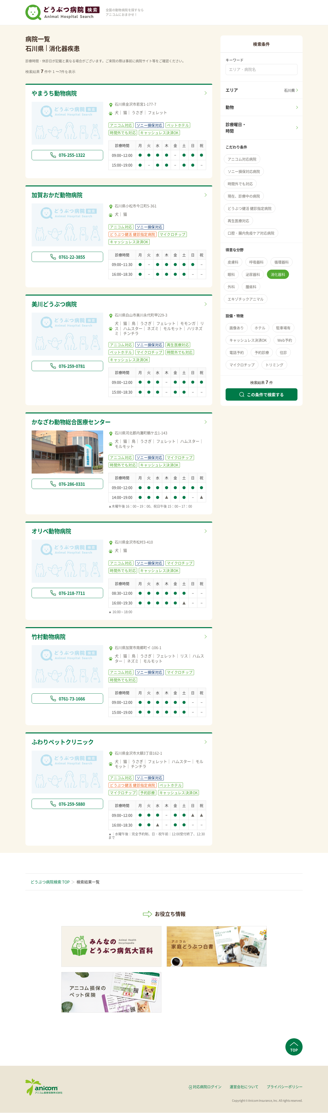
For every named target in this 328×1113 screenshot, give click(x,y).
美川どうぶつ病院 (55, 304)
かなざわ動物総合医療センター (73, 422)
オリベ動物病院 (52, 531)
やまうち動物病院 (55, 93)
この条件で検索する (261, 394)
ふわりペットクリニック (64, 742)
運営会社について (244, 1086)
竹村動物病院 (49, 637)
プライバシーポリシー (285, 1086)
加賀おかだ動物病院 (58, 195)
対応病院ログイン (207, 1086)
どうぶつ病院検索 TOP (50, 882)
